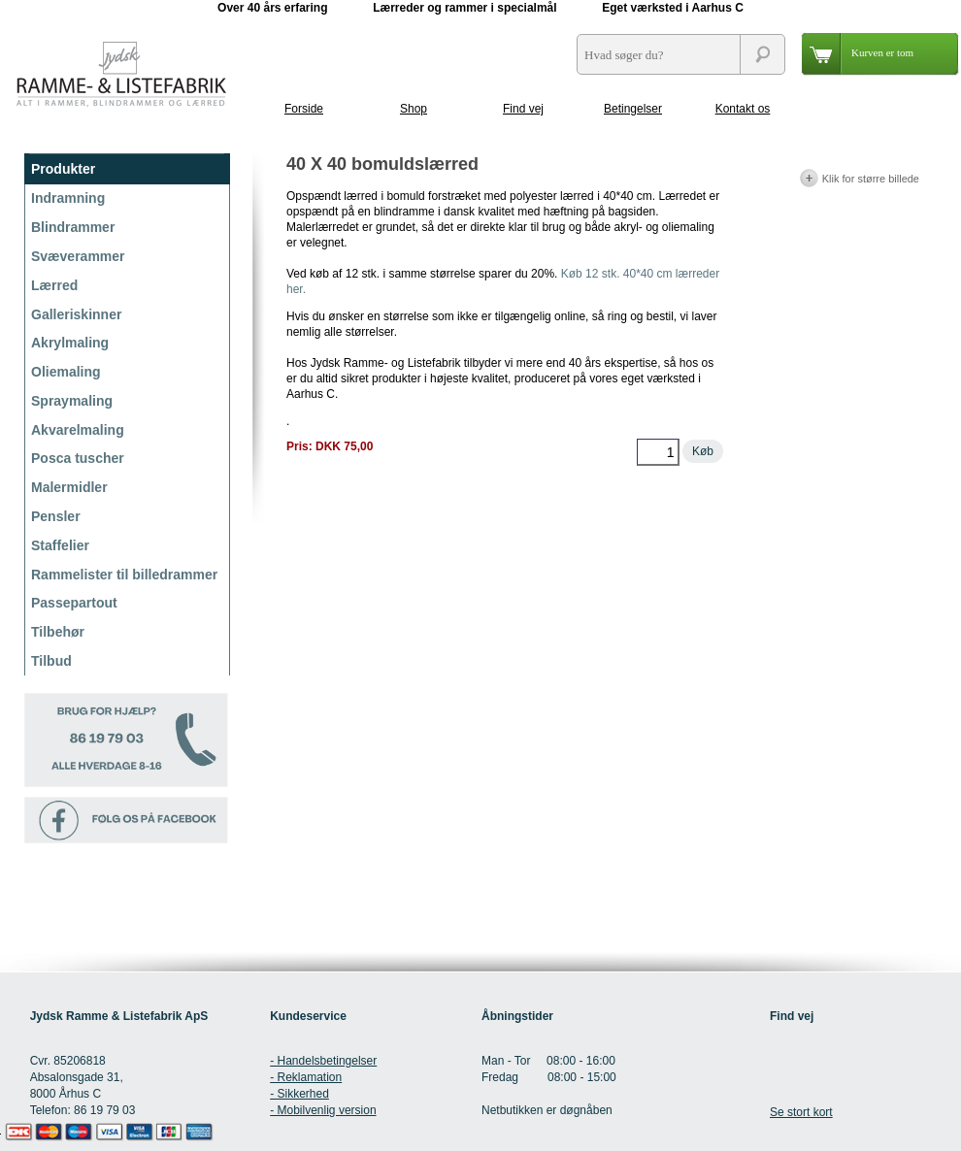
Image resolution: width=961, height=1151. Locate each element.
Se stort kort (801, 1112)
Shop (413, 108)
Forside (303, 108)
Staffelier (60, 545)
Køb (702, 451)
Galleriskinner (76, 314)
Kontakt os (743, 108)
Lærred (54, 285)
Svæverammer (78, 256)
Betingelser (633, 108)
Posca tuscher (77, 458)
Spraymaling (72, 401)
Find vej (523, 108)
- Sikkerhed (299, 1094)
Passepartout (74, 602)
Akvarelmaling (77, 430)
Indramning (68, 198)
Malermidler (69, 487)
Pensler (56, 516)
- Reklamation (306, 1077)
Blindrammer (73, 227)
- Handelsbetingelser (323, 1061)
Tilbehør (57, 632)
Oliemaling (66, 371)
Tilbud (51, 661)
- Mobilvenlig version (323, 1110)
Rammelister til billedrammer (124, 574)
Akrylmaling (70, 342)
